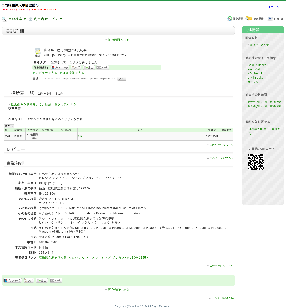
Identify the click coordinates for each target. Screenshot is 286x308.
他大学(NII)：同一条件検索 (264, 101)
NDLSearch (255, 73)
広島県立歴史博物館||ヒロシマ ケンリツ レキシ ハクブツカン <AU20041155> (93, 257)
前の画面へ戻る (119, 39)
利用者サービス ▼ (45, 19)
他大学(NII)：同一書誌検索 (264, 106)
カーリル (253, 81)
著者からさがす (259, 44)
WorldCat (254, 69)
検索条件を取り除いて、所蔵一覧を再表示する (43, 104)
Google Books (257, 65)
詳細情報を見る (73, 72)
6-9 (80, 136)
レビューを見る (46, 72)
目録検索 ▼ (14, 19)
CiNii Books (255, 77)
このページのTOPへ (221, 144)
